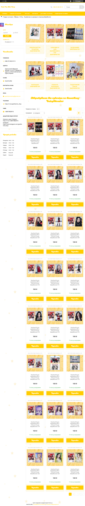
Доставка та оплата (46, 13)
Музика (16, 17)
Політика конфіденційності (52, 504)
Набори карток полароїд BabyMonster (35, 49)
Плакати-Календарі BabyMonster (55, 86)
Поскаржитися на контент (39, 504)
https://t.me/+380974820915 (10, 120)
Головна (4, 13)
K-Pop (21, 17)
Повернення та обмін (61, 13)
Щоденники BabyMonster (75, 48)
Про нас (27, 13)
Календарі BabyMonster (35, 85)
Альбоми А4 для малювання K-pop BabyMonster (55, 51)
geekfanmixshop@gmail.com (13, 96)
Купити (35, 157)
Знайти (7, 36)
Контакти (35, 13)
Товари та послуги (15, 13)
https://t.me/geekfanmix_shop (13, 104)
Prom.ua (50, 503)
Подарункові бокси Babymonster (75, 86)
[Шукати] (81, 7)
